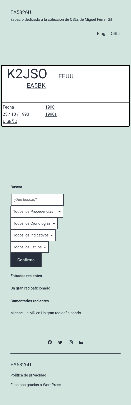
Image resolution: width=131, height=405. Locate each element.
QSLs (116, 33)
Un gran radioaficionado (30, 288)
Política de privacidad (28, 375)
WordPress (52, 385)
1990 (50, 107)
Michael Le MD (22, 313)
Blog (101, 33)
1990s (51, 114)
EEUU (66, 76)
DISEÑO (10, 121)
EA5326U (20, 12)
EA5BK (36, 85)
